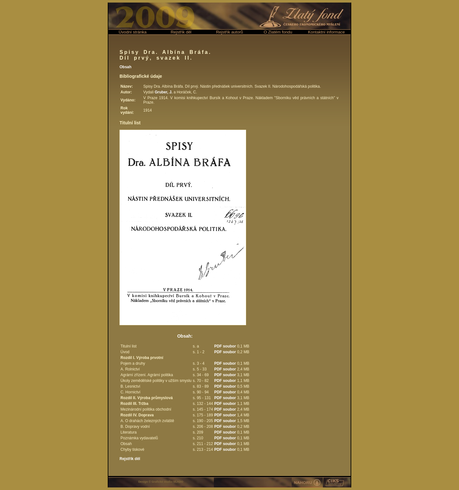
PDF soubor (225, 346)
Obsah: (185, 336)
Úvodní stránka (132, 32)
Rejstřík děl (181, 32)
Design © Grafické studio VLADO (160, 481)
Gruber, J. (163, 92)
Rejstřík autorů (229, 32)
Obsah (125, 67)
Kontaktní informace (326, 32)
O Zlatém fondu (278, 32)
